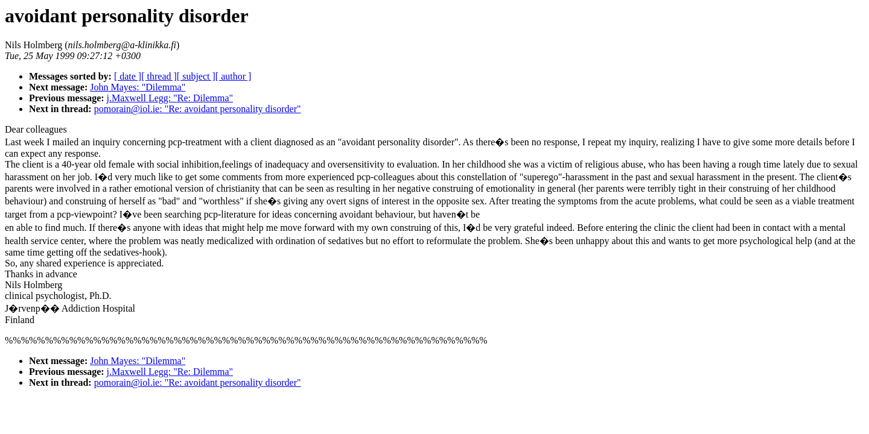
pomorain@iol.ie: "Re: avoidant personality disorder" (197, 109)
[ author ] (233, 76)
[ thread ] (159, 76)
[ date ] (127, 76)
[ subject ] (196, 76)
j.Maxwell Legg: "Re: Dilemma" (170, 98)
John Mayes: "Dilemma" (137, 87)
